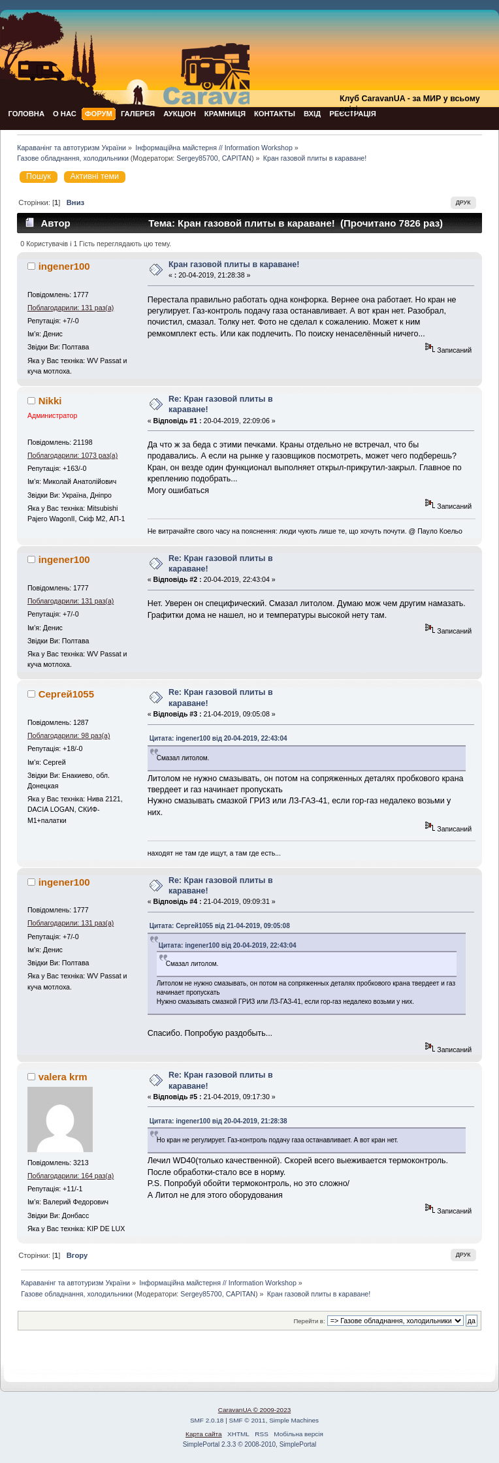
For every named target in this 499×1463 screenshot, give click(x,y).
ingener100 (64, 266)
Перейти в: (309, 1321)
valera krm (63, 1076)
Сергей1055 (66, 693)
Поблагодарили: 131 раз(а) (70, 308)
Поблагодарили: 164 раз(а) (70, 1176)
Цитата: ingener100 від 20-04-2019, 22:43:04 (218, 738)
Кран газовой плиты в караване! (234, 264)
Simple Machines (294, 1420)
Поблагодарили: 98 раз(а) (68, 735)
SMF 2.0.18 (207, 1420)
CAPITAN (236, 158)
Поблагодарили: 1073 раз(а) (72, 455)
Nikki (50, 400)
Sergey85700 (196, 158)
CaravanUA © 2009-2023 (254, 1409)
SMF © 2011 (247, 1420)
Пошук (38, 176)
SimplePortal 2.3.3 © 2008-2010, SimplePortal (250, 1444)
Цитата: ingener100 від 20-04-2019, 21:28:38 (218, 1121)
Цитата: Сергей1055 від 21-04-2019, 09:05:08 (220, 925)
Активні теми (95, 176)
